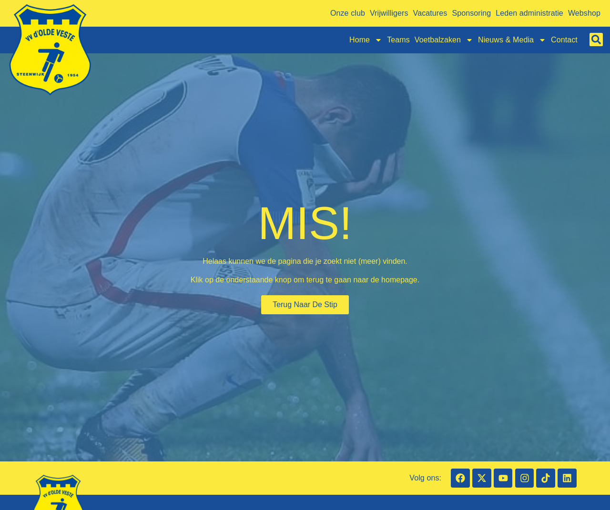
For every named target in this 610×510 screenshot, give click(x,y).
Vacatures (430, 13)
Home (365, 40)
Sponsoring (471, 13)
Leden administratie (529, 13)
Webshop (584, 13)
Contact (564, 40)
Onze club (347, 13)
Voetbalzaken (444, 40)
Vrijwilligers (389, 13)
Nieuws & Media (512, 40)
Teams (398, 40)
